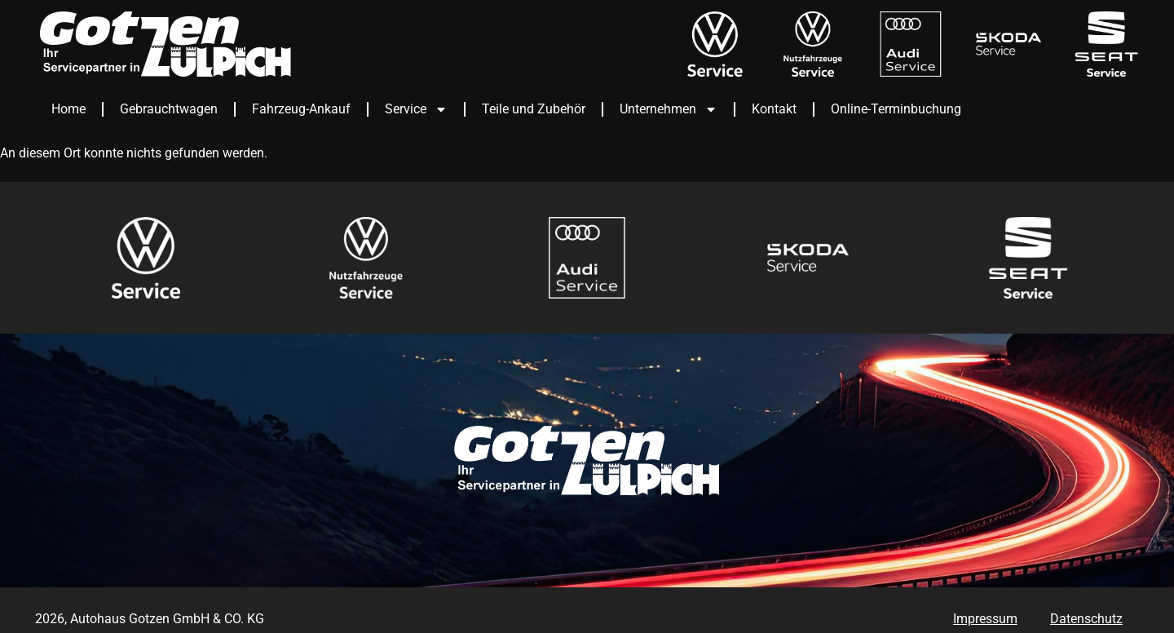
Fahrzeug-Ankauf (301, 109)
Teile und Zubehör (533, 109)
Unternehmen (668, 109)
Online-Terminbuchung (896, 109)
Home (68, 109)
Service (416, 109)
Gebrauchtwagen (169, 109)
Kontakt (774, 109)
